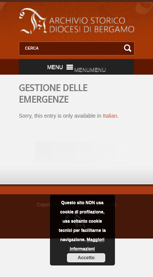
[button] (90, 70)
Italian (110, 116)
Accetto (86, 257)
